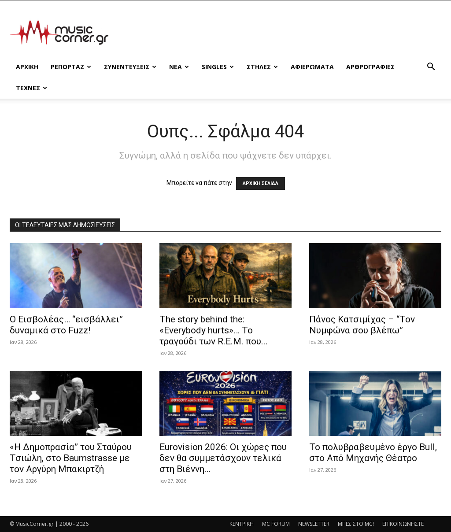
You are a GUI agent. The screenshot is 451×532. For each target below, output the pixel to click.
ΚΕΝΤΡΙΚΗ (241, 524)
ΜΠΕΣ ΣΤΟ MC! (356, 524)
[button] (430, 67)
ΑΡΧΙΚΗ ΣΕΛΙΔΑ (260, 183)
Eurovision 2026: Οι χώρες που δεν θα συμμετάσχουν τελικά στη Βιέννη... (223, 458)
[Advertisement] (281, 32)
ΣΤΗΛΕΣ (262, 67)
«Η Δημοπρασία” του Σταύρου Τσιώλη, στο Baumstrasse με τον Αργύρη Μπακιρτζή (71, 458)
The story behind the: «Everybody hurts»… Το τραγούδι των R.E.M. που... (213, 330)
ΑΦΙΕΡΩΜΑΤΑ (312, 67)
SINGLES (218, 67)
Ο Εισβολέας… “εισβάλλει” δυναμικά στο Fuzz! (66, 325)
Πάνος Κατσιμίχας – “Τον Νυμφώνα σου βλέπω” (362, 325)
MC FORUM (276, 524)
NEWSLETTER (313, 524)
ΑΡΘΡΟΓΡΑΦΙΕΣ (370, 67)
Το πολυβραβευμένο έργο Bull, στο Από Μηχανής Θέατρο (373, 452)
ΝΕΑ (179, 67)
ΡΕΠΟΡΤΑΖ (71, 67)
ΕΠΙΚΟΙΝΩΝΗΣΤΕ (403, 524)
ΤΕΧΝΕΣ (31, 88)
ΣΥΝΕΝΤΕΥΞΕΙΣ (130, 67)
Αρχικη (27, 67)
